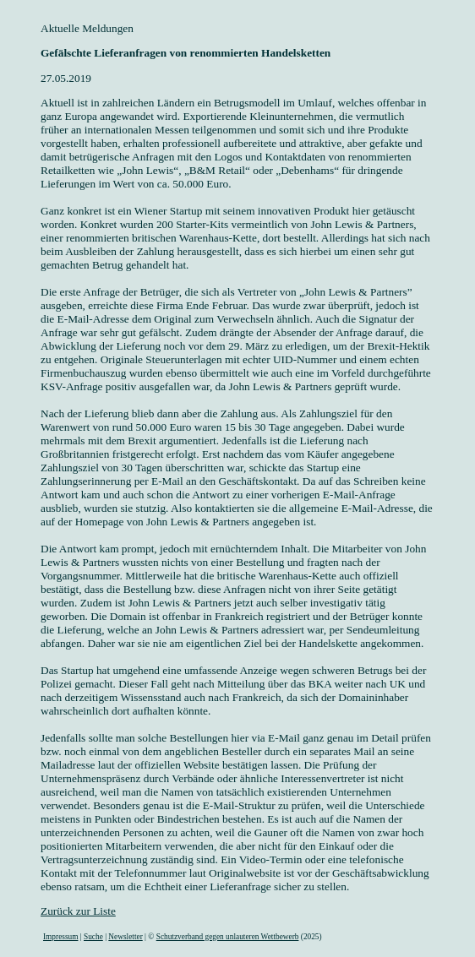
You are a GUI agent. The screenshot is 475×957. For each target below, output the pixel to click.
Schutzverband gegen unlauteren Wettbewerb (227, 937)
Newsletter (125, 937)
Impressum (60, 937)
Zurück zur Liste (78, 911)
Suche (93, 937)
